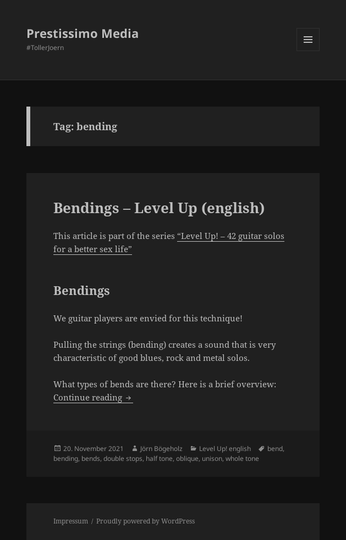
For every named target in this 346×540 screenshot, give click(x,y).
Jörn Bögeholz (161, 448)
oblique (187, 458)
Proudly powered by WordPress (145, 521)
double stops (122, 458)
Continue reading (93, 397)
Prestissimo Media (82, 33)
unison (212, 458)
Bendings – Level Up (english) (159, 208)
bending (65, 458)
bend (275, 448)
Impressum (70, 521)
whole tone (242, 458)
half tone (159, 458)
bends (90, 458)
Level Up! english (225, 448)
